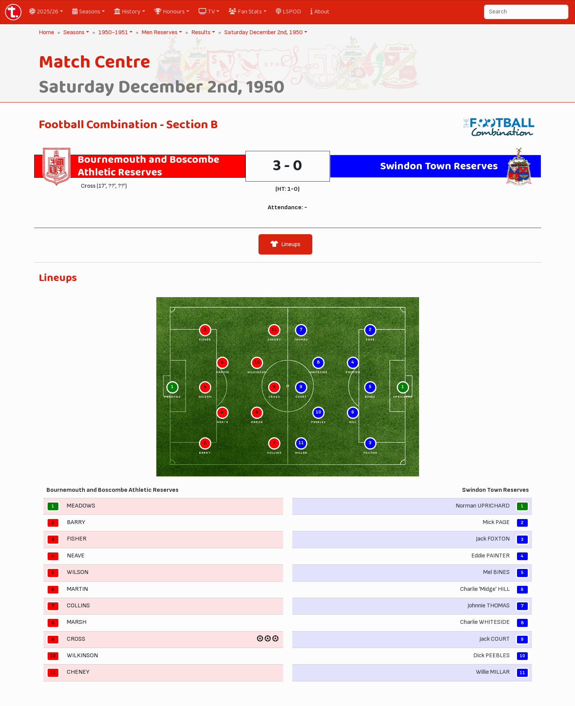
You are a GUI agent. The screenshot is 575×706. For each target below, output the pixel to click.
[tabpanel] (288, 480)
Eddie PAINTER (490, 555)
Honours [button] (169, 12)
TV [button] (207, 12)
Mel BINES (496, 572)
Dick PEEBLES (491, 655)
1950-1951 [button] (112, 32)
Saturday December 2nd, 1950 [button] (262, 32)
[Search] (526, 12)
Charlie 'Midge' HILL (485, 589)
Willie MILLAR (493, 672)
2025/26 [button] (43, 12)
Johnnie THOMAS (488, 605)
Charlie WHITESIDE (485, 622)
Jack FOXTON (493, 539)
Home (46, 32)
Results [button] (200, 32)
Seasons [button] (86, 12)
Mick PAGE (496, 522)
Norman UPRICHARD (483, 505)
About (320, 12)
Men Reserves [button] (159, 32)
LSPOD (288, 12)
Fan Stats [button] (245, 12)
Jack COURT (494, 639)
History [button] (127, 12)
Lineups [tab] (285, 244)
